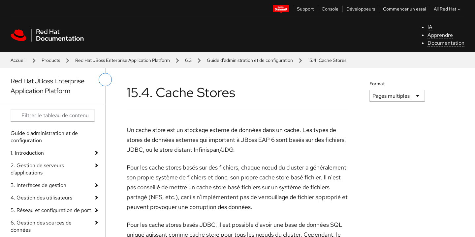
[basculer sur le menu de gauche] (105, 79)
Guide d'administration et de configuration (250, 60)
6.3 (188, 60)
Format (377, 84)
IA (430, 27)
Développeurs (360, 9)
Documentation (446, 43)
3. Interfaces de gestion (38, 185)
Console (330, 9)
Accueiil (18, 60)
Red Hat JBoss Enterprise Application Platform (122, 60)
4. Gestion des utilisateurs (41, 197)
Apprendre (440, 35)
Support (305, 9)
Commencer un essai (404, 9)
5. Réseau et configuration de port (51, 210)
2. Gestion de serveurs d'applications (37, 169)
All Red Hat (448, 9)
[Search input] (53, 115)
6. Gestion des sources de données (41, 226)
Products (51, 60)
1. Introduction (27, 152)
